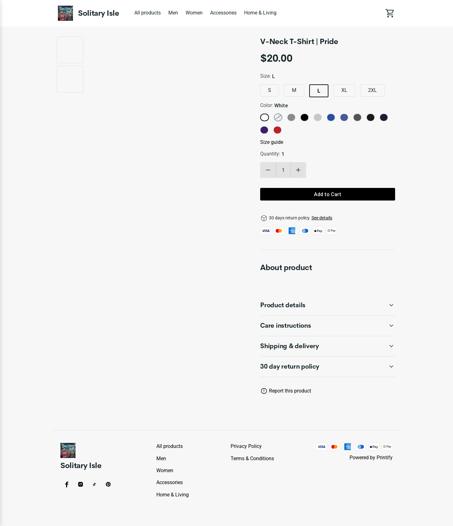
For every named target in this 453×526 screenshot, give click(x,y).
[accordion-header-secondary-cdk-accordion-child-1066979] (327, 326)
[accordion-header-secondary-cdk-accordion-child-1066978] (327, 305)
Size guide (271, 142)
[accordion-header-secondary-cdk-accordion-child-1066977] (327, 367)
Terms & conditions (252, 458)
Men (173, 13)
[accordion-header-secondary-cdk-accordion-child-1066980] (327, 346)
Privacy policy (246, 446)
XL (344, 90)
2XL (372, 90)
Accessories (223, 13)
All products (147, 13)
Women (194, 13)
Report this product (290, 391)
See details (321, 217)
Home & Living (260, 13)
